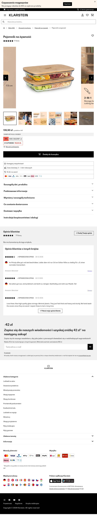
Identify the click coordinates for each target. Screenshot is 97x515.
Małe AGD (12, 28)
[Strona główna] (6, 28)
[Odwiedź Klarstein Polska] (4, 485)
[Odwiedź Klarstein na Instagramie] (4, 500)
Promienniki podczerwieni (13, 404)
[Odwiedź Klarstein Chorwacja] (8, 485)
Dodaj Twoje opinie (83, 234)
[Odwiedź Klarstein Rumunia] (12, 485)
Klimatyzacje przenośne (12, 391)
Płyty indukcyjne (9, 426)
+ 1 (86, 119)
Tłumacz (88, 272)
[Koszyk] (92, 15)
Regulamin (20, 504)
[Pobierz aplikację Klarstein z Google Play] (68, 481)
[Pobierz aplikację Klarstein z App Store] (55, 481)
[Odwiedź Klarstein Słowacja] (33, 481)
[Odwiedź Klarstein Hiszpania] (25, 481)
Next (92, 78)
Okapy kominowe (10, 400)
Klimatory (7, 418)
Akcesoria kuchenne (26, 28)
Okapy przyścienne (10, 422)
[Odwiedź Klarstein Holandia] (29, 485)
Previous (5, 78)
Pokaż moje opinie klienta (51, 311)
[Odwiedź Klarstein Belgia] (25, 485)
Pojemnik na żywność (62, 28)
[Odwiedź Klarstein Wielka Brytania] (29, 481)
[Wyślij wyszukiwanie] (3, 22)
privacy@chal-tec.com (85, 356)
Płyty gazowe (8, 431)
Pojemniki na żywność (44, 28)
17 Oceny (17, 41)
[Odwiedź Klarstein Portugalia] (33, 485)
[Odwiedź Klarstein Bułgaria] (17, 485)
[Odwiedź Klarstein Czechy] (37, 481)
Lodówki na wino (9, 382)
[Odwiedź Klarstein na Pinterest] (19, 500)
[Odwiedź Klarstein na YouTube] (14, 500)
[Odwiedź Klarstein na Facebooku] (9, 500)
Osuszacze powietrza (11, 386)
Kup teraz (66, 4)
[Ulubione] (87, 15)
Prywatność (7, 353)
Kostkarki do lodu (10, 409)
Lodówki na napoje (10, 413)
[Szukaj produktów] (48, 21)
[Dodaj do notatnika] (92, 35)
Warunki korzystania (75, 489)
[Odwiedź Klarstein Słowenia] (37, 485)
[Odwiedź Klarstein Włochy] (21, 481)
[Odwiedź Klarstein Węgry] (41, 481)
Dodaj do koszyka (48, 155)
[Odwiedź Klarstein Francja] (17, 481)
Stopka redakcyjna (34, 504)
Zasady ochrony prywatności (57, 489)
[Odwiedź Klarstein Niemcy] (4, 481)
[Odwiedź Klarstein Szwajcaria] (12, 481)
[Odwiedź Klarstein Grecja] (41, 485)
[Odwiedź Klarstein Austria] (8, 481)
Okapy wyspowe (9, 395)
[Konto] (82, 15)
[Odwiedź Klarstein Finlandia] (21, 485)
